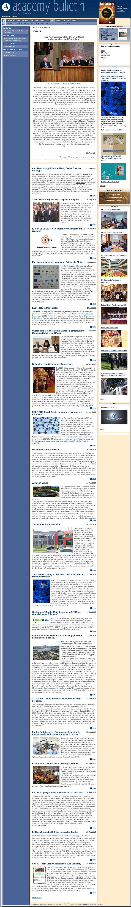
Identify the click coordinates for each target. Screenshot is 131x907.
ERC (76, 836)
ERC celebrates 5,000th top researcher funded (55, 832)
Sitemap (14, 16)
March (47, 27)
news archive (36, 898)
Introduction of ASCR (109, 407)
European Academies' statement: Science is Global (57, 262)
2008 (31, 20)
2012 (41, 27)
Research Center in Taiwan (45, 450)
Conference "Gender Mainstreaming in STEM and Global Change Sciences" (56, 613)
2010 (42, 20)
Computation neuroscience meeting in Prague (55, 763)
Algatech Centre (40, 483)
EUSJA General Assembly (111, 209)
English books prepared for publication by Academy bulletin (113, 71)
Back (86, 157)
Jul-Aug (48, 23)
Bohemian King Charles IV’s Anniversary (52, 364)
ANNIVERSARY (8, 43)
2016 (74, 20)
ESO (103, 51)
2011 (47, 20)
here (77, 629)
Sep (54, 23)
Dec (68, 23)
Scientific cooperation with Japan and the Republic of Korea (14, 39)
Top (93, 157)
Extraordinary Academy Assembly (114, 305)
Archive (102, 186)
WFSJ (103, 58)
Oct (59, 23)
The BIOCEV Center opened (46, 524)
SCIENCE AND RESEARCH (12, 49)
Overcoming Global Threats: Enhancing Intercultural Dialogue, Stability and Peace (58, 332)
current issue (80, 183)
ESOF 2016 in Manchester (45, 308)
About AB (11, 20)
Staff (18, 20)
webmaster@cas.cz (96, 904)
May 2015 (62, 723)
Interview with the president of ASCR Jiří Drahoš (16, 31)
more (94, 195)
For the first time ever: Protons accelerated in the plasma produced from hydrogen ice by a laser (56, 733)
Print (64, 157)
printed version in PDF (59, 595)
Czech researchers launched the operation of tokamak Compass (113, 375)
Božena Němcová (10, 55)
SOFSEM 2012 (9, 52)
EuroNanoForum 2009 (109, 328)
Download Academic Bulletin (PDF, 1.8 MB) (122, 8)
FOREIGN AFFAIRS (10, 36)
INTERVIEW (7, 28)
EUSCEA (104, 53)
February (19, 23)
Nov (63, 23)
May (37, 23)
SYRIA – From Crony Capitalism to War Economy (56, 864)
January (10, 23)
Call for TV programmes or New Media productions (57, 792)
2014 (63, 20)
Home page (6, 16)
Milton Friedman (9, 46)
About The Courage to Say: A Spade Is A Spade (55, 200)
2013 (58, 20)
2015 (69, 20)
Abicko (35, 27)
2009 (37, 20)
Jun (42, 23)
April (32, 23)
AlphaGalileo (105, 55)
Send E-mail (75, 157)
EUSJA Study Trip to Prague (111, 232)
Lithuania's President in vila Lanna (114, 351)
